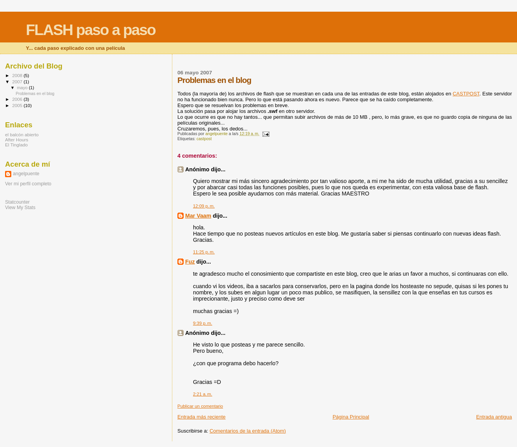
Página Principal (351, 417)
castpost (204, 139)
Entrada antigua (494, 417)
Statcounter (17, 202)
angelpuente (26, 173)
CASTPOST (466, 94)
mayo (23, 87)
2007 (17, 81)
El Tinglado (16, 144)
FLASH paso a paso (90, 29)
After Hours (16, 139)
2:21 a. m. (202, 394)
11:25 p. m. (204, 252)
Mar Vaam (198, 216)
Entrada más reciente (201, 417)
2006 (17, 99)
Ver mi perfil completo (28, 184)
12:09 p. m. (204, 206)
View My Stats (20, 207)
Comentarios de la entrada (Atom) (247, 431)
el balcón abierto (22, 134)
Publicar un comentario (200, 406)
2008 (17, 75)
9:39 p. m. (202, 323)
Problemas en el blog (35, 93)
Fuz (190, 262)
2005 (17, 105)
